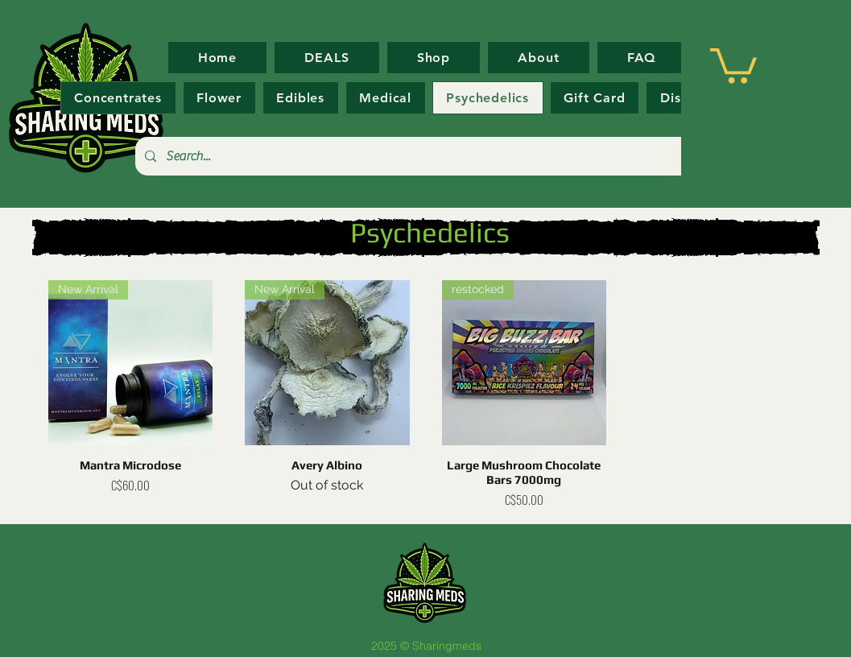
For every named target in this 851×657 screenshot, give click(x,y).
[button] (733, 64)
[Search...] (425, 156)
